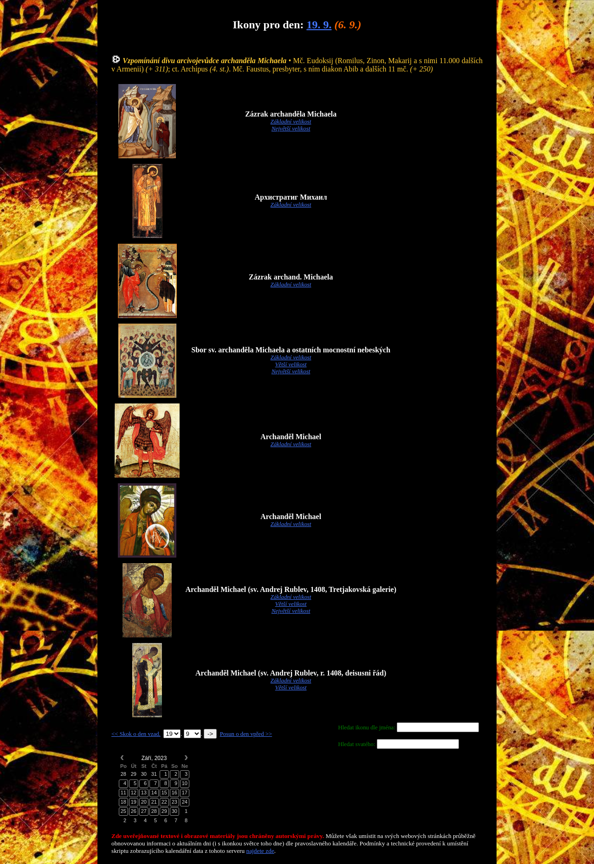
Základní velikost (291, 121)
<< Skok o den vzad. (136, 734)
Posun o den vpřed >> (246, 734)
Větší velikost (291, 364)
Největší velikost (290, 128)
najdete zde (260, 850)
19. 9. (318, 25)
